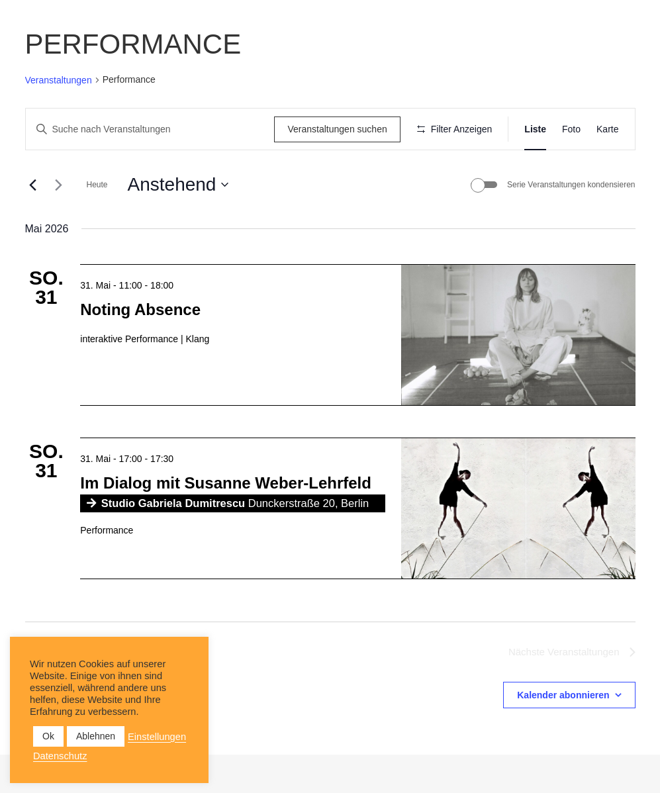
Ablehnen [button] (95, 736)
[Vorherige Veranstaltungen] (33, 224)
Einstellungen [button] (157, 736)
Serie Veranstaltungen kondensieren (571, 223)
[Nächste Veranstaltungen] (59, 224)
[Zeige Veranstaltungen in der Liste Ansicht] (535, 129)
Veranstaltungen (58, 80)
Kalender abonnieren (563, 734)
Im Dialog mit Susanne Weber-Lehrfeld (225, 521)
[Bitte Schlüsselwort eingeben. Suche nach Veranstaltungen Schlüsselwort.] (148, 129)
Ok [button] (48, 736)
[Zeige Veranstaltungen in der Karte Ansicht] (607, 129)
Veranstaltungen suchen (332, 129)
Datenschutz (60, 756)
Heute (97, 223)
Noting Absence (140, 348)
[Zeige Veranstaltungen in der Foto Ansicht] (571, 129)
